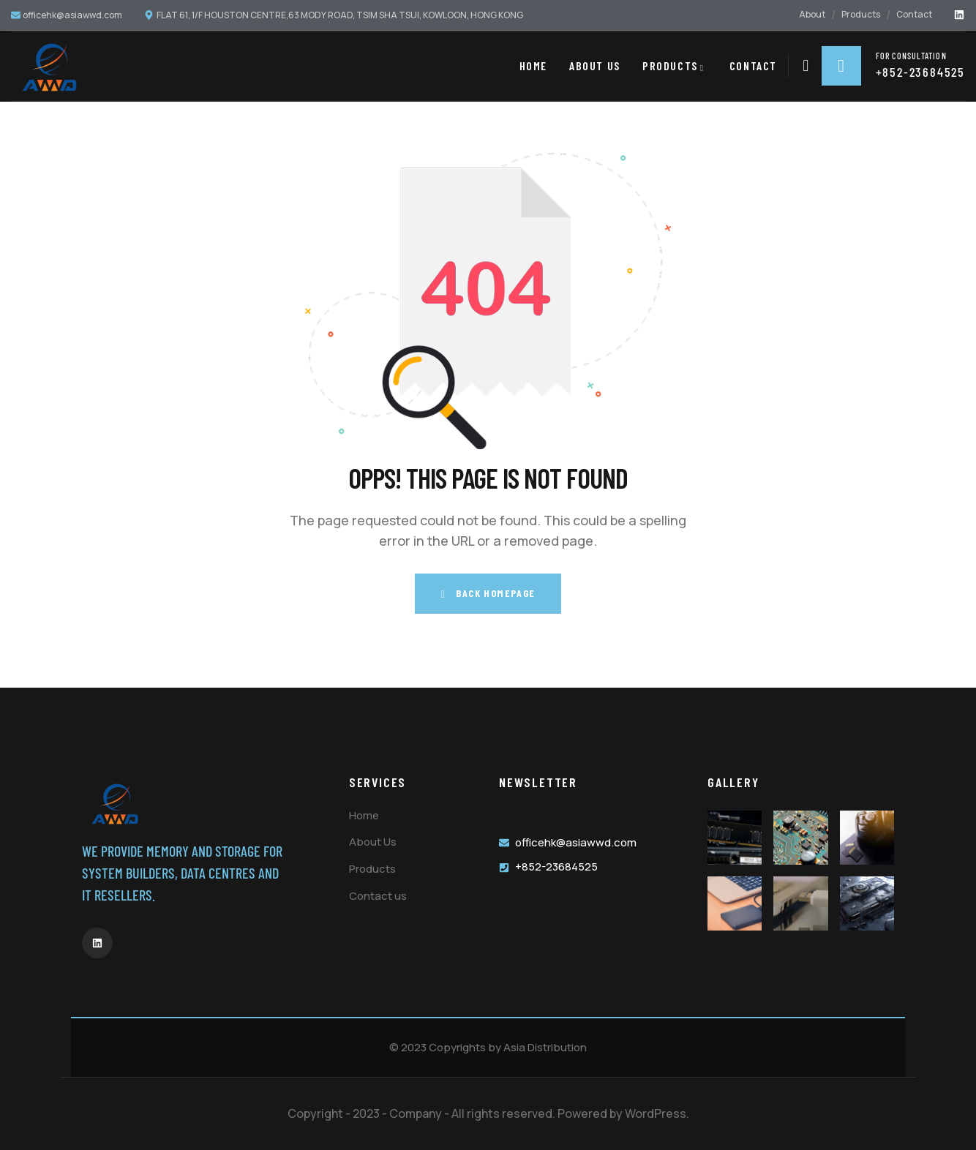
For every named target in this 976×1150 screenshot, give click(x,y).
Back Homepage (487, 593)
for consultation (911, 55)
